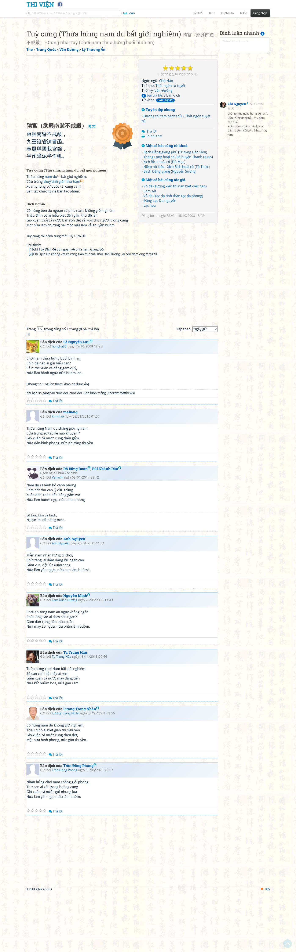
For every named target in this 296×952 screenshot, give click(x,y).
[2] (31, 313)
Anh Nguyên (74, 598)
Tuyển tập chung (158, 169)
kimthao (58, 475)
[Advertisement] (148, 49)
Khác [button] (243, 13)
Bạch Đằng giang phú (160, 211)
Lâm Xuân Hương (64, 659)
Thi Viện (40, 4)
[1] (31, 308)
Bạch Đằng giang (156, 230)
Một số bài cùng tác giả (163, 239)
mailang (70, 471)
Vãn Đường (163, 149)
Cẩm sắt (149, 250)
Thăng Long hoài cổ (159, 216)
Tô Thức (202, 226)
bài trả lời (152, 154)
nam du (52, 236)
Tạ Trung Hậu (75, 711)
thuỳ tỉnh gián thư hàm (63, 240)
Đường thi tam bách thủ (162, 175)
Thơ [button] (212, 13)
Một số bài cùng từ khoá (164, 205)
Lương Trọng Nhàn (81, 768)
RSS (265, 948)
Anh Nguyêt (60, 602)
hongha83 (163, 275)
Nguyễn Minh (76, 654)
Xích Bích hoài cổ (156, 221)
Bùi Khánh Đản (106, 528)
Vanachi (57, 536)
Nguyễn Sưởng (183, 230)
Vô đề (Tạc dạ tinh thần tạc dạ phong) (173, 255)
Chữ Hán (166, 140)
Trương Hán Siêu (192, 211)
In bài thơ (154, 195)
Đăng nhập (260, 13)
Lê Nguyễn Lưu (77, 401)
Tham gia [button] (227, 13)
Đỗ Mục (178, 221)
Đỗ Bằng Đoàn (76, 528)
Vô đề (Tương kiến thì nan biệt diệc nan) (175, 245)
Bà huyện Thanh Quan (194, 216)
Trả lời (152, 190)
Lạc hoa (149, 264)
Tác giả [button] (197, 13)
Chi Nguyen (237, 163)
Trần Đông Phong (79, 824)
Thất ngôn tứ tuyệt (170, 145)
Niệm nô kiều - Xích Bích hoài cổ (168, 226)
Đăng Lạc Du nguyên (159, 259)
